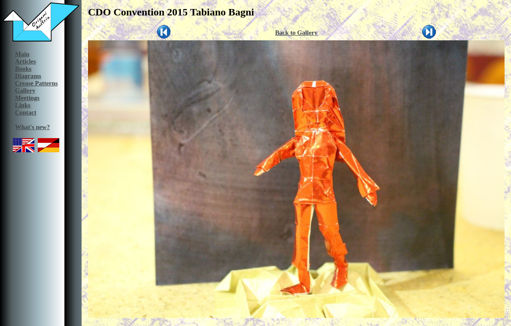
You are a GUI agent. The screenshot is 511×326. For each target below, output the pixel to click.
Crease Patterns (36, 83)
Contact (25, 112)
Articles (25, 61)
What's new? (32, 127)
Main (22, 54)
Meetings (27, 97)
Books (23, 68)
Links (22, 105)
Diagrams (28, 75)
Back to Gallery (296, 32)
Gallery (25, 90)
